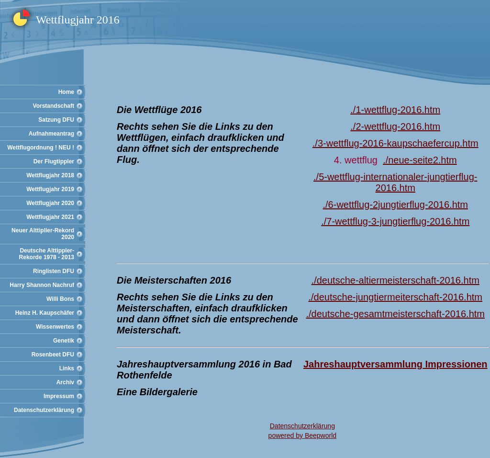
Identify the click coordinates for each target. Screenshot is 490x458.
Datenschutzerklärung (44, 410)
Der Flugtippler (53, 161)
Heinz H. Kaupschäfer (44, 312)
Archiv (65, 382)
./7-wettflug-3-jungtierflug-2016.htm (395, 221)
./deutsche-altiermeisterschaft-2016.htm (395, 280)
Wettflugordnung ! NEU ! (40, 147)
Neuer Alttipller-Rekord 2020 (42, 233)
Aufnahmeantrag (51, 133)
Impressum (59, 396)
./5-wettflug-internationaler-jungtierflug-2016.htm (395, 182)
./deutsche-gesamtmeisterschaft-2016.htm (395, 314)
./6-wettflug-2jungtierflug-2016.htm (395, 204)
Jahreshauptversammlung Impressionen (395, 364)
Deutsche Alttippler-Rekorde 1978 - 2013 (46, 254)
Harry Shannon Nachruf (42, 285)
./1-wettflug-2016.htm (395, 109)
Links (66, 368)
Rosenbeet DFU (53, 354)
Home (66, 92)
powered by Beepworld (302, 435)
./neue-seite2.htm (420, 160)
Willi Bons (60, 299)
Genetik (63, 340)
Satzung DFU (56, 119)
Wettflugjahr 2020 (50, 203)
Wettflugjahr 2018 (50, 175)
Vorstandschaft (53, 106)
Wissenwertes (55, 326)
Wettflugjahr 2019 (50, 189)
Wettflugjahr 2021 (50, 217)
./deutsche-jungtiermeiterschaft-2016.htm (395, 297)
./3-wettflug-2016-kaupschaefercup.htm (395, 143)
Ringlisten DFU (53, 271)
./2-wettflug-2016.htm (395, 126)
